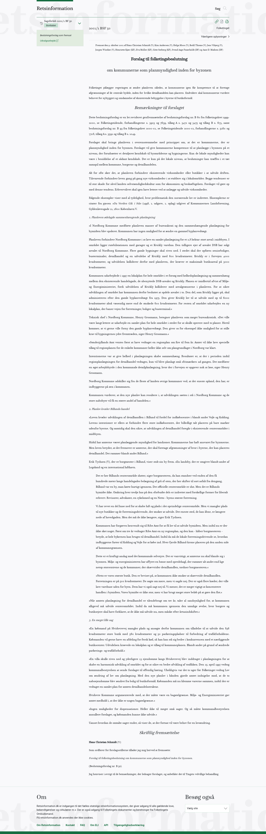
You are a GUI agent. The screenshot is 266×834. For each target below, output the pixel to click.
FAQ (82, 825)
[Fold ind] (79, 23)
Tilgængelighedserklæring (129, 825)
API (106, 825)
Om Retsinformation (48, 825)
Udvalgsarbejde (49, 40)
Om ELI (94, 825)
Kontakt (70, 825)
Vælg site (192, 808)
